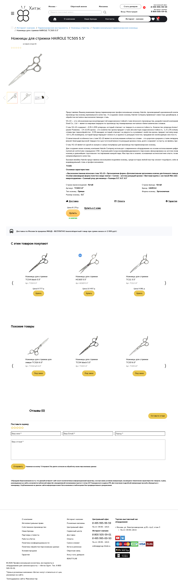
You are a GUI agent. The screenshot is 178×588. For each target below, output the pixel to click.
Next (47, 98)
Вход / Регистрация (129, 12)
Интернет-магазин (75, 519)
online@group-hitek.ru (101, 546)
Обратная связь (73, 551)
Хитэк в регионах (74, 547)
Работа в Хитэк (28, 539)
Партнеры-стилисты (30, 535)
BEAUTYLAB (72, 559)
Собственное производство (34, 527)
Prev (4, 98)
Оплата (70, 539)
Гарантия (26, 555)
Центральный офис (75, 527)
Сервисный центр (74, 531)
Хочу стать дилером (75, 555)
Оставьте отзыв (158, 416)
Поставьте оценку (20, 424)
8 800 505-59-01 (159, 11)
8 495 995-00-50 (101, 538)
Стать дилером (130, 6)
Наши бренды (90, 19)
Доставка (71, 535)
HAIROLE (152, 188)
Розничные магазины (76, 523)
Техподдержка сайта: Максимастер (21, 579)
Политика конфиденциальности (35, 543)
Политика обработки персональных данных (40, 547)
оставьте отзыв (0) (29, 44)
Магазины (103, 6)
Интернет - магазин (134, 19)
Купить (73, 213)
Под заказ (38, 373)
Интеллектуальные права (32, 523)
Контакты (109, 19)
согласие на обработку (66, 466)
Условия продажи (29, 551)
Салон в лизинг (73, 543)
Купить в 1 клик (92, 208)
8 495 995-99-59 (159, 7)
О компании (69, 19)
